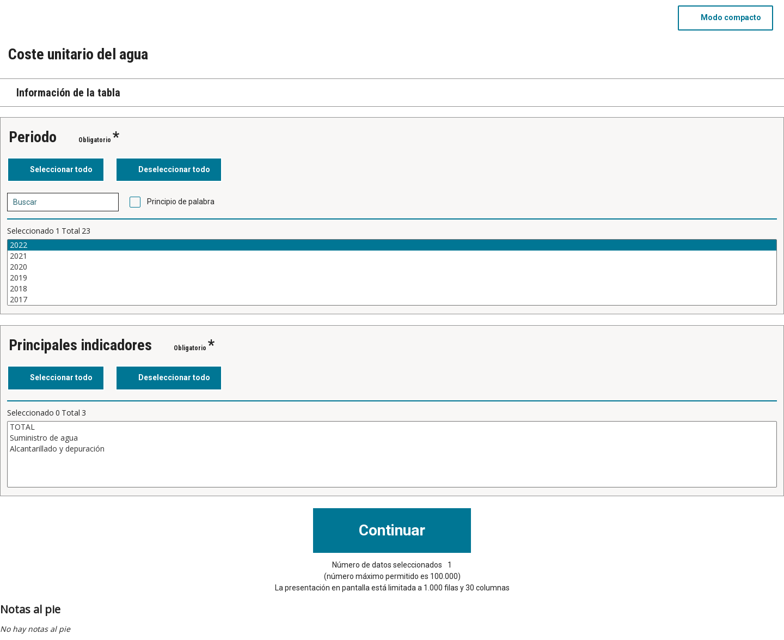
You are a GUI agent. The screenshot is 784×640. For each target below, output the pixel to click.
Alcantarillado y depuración (392, 448)
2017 (392, 299)
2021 (392, 256)
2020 (392, 266)
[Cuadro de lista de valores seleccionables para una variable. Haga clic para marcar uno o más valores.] (392, 272)
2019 (392, 277)
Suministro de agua (392, 437)
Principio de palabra (181, 201)
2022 (392, 245)
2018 (392, 288)
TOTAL (392, 427)
